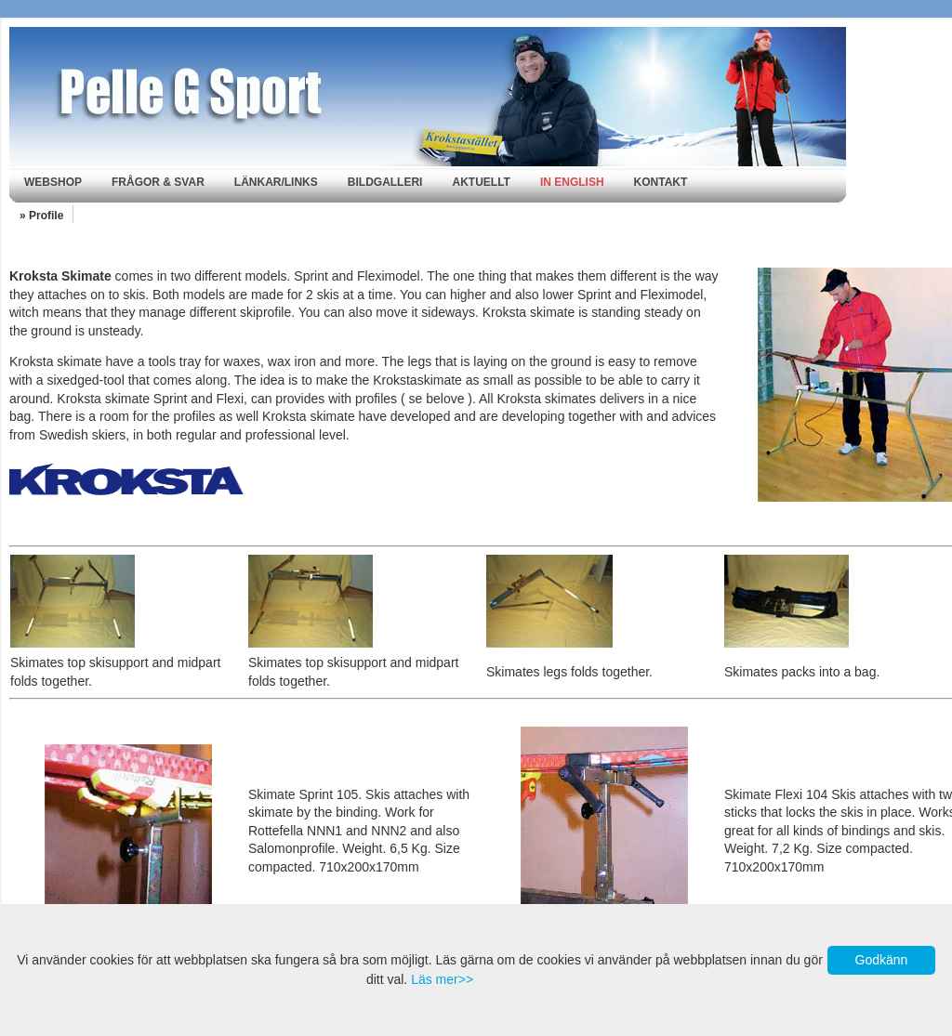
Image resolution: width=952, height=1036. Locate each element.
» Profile (41, 215)
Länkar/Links (276, 182)
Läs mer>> (442, 979)
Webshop (53, 182)
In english (572, 182)
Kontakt (661, 182)
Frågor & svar (158, 182)
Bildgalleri (385, 182)
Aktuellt (480, 182)
